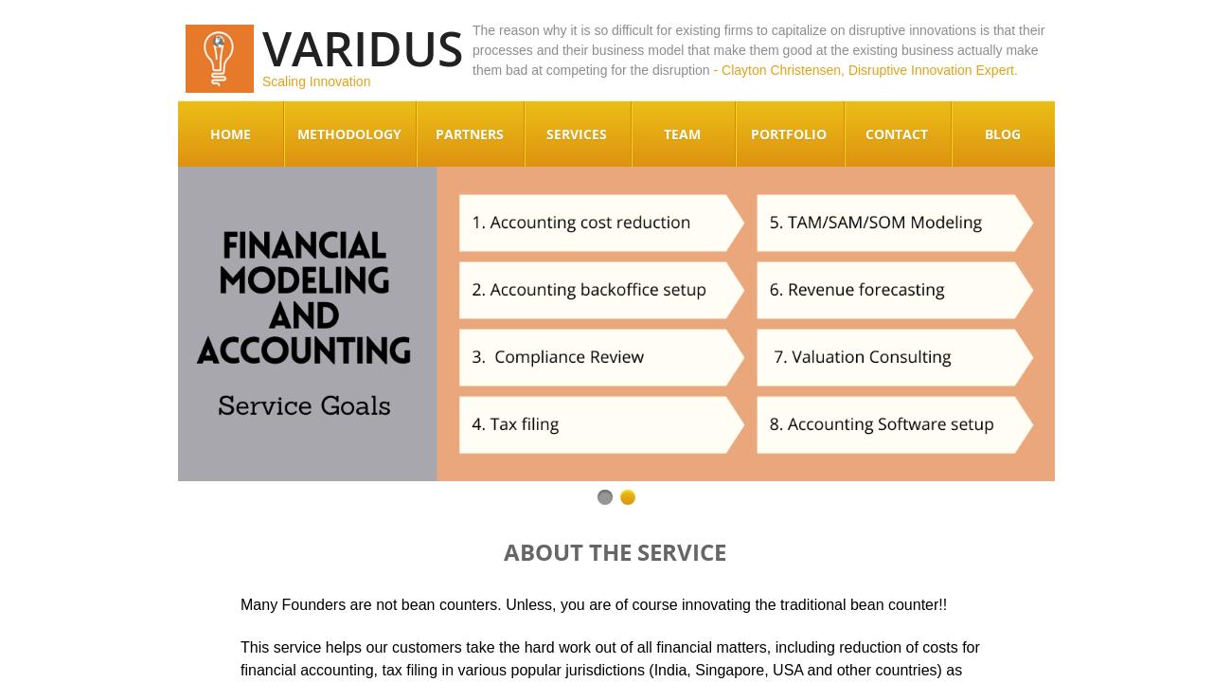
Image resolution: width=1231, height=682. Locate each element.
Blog (1003, 134)
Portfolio (789, 134)
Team (682, 134)
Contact (896, 134)
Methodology (349, 134)
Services (576, 134)
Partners (470, 134)
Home (230, 134)
